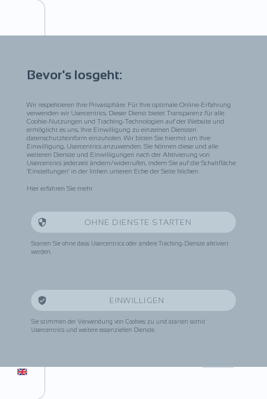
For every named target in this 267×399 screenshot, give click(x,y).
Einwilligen (138, 300)
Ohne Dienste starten (138, 222)
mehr (85, 188)
